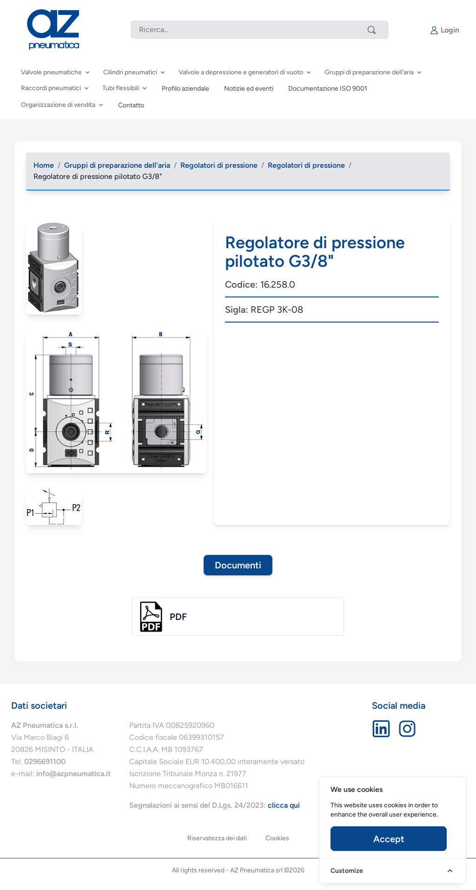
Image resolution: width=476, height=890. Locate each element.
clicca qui (284, 805)
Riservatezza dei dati (217, 838)
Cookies (277, 838)
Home (43, 165)
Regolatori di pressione (219, 165)
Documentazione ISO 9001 (327, 88)
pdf (178, 616)
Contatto (131, 105)
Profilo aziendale (185, 88)
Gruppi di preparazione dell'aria (117, 165)
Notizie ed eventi (248, 88)
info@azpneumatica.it (73, 773)
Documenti (238, 565)
